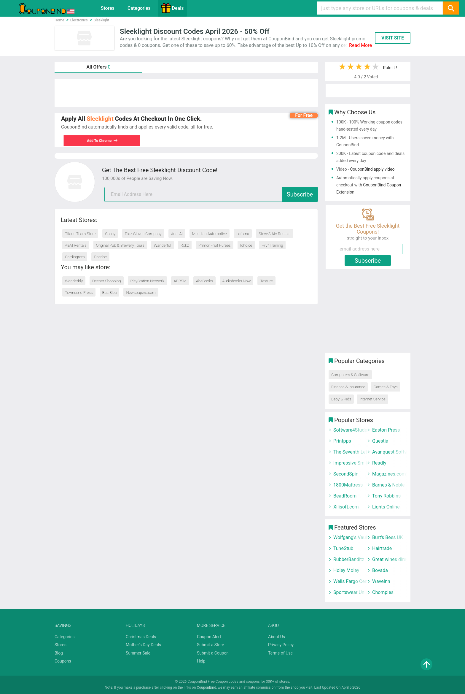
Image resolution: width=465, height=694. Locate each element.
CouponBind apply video (372, 169)
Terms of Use (280, 653)
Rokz (185, 245)
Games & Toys (385, 387)
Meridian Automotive (209, 234)
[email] (211, 194)
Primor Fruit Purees (214, 245)
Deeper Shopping (106, 281)
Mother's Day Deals (143, 644)
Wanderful (162, 245)
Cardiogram (75, 257)
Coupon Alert (209, 636)
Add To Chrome (100, 141)
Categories (139, 8)
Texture (266, 281)
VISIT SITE (392, 38)
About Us (276, 636)
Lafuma (242, 234)
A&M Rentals (76, 245)
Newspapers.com (140, 292)
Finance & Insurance (348, 387)
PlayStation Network (147, 281)
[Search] (450, 8)
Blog (59, 653)
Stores (107, 8)
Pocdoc (100, 257)
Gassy (110, 234)
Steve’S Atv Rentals (274, 234)
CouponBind (206, 687)
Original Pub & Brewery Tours (120, 245)
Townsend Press (79, 292)
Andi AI (177, 234)
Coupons (63, 661)
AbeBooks (204, 281)
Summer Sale (138, 653)
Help (201, 661)
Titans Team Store (80, 234)
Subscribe (300, 194)
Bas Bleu (109, 292)
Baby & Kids (341, 399)
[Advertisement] (186, 93)
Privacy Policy (281, 644)
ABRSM (180, 281)
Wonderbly (74, 281)
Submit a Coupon (213, 653)
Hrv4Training (272, 245)
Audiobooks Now (236, 281)
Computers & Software (350, 375)
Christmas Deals (141, 636)
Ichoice (246, 245)
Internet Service (372, 399)
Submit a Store (210, 644)
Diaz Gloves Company (143, 234)
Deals (172, 8)
